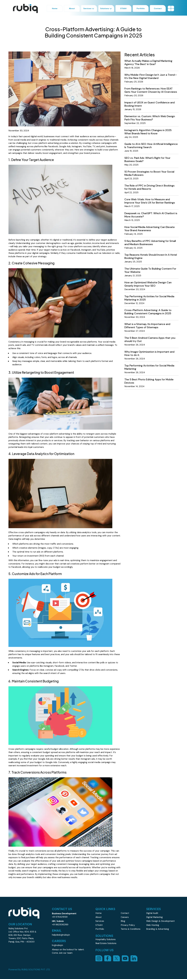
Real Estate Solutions (105, 943)
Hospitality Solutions (105, 939)
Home (98, 913)
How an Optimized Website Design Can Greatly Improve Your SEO (148, 284)
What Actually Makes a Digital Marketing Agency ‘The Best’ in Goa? (148, 62)
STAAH (98, 925)
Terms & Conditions (130, 929)
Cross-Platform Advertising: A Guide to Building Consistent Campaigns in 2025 (147, 311)
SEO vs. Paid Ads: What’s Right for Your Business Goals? (147, 159)
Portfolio (99, 929)
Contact (125, 913)
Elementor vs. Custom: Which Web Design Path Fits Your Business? (149, 118)
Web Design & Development (160, 921)
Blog (123, 921)
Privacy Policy (128, 925)
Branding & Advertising (157, 929)
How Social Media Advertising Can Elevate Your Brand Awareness (149, 228)
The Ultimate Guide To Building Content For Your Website (150, 270)
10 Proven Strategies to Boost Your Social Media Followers (149, 173)
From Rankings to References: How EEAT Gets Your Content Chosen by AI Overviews (150, 90)
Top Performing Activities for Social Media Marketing (149, 367)
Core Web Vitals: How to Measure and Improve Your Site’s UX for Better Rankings (149, 201)
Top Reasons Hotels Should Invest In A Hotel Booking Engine (150, 256)
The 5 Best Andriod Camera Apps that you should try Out (149, 339)
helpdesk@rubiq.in (61, 934)
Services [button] (89, 8)
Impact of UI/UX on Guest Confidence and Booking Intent (149, 104)
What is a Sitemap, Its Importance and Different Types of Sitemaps (147, 325)
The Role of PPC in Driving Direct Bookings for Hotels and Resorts (149, 187)
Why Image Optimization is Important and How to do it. (149, 353)
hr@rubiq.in (57, 945)
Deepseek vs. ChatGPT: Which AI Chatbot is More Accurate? (150, 215)
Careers (125, 917)
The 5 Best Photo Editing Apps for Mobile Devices (148, 381)
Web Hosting (152, 925)
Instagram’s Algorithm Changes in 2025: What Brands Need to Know (148, 131)
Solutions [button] (106, 8)
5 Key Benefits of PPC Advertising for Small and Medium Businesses (150, 242)
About (98, 917)
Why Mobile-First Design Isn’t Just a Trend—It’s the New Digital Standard (150, 76)
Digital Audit (152, 913)
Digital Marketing (154, 917)
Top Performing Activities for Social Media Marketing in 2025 (149, 298)
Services (99, 921)
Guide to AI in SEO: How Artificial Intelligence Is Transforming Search (151, 145)
